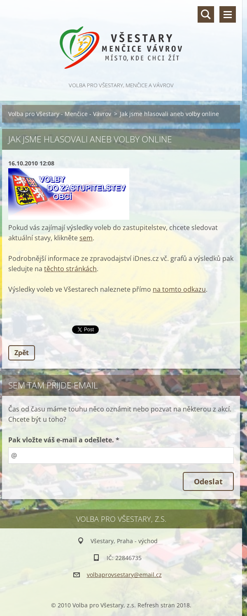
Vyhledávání (206, 14)
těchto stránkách (70, 268)
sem (86, 237)
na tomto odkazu (179, 289)
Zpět (21, 352)
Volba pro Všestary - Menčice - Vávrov (59, 114)
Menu (227, 14)
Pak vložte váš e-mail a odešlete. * (63, 439)
